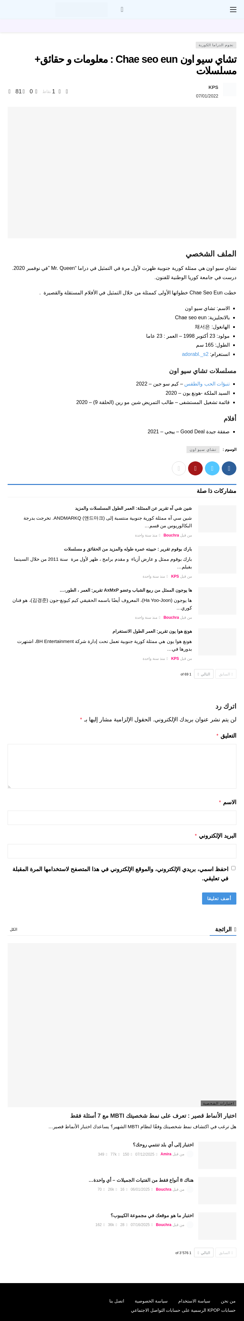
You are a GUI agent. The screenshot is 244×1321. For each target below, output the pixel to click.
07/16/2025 (141, 1222)
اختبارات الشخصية (218, 1101)
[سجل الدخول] (122, 9)
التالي (204, 674)
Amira (165, 1152)
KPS (213, 87)
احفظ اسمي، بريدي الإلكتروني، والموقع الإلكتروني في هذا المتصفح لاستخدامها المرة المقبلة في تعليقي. (120, 871)
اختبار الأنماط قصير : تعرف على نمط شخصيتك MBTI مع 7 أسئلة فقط (153, 1113)
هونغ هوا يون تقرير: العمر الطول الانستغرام (152, 631)
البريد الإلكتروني (215, 833)
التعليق (226, 735)
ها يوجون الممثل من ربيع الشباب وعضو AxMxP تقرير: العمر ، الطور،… (126, 590)
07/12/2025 (146, 1152)
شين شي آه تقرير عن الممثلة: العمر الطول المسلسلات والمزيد (133, 508)
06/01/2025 (141, 1187)
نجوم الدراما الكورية (216, 45)
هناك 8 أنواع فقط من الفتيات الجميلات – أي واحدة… (141, 1177)
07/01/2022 (207, 95)
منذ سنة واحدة (147, 535)
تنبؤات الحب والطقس (207, 383)
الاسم (227, 801)
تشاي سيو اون (203, 449)
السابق (226, 674)
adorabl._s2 (195, 354)
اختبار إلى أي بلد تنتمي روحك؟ (163, 1142)
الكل (13, 927)
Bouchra (171, 535)
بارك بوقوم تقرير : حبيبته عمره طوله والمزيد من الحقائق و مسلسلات (128, 549)
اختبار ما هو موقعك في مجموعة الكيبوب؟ (152, 1213)
